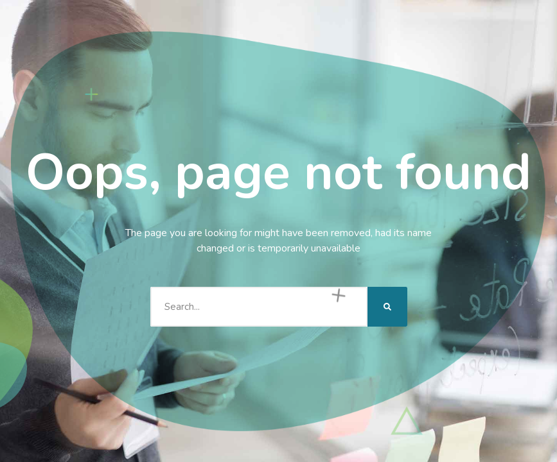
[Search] (387, 307)
